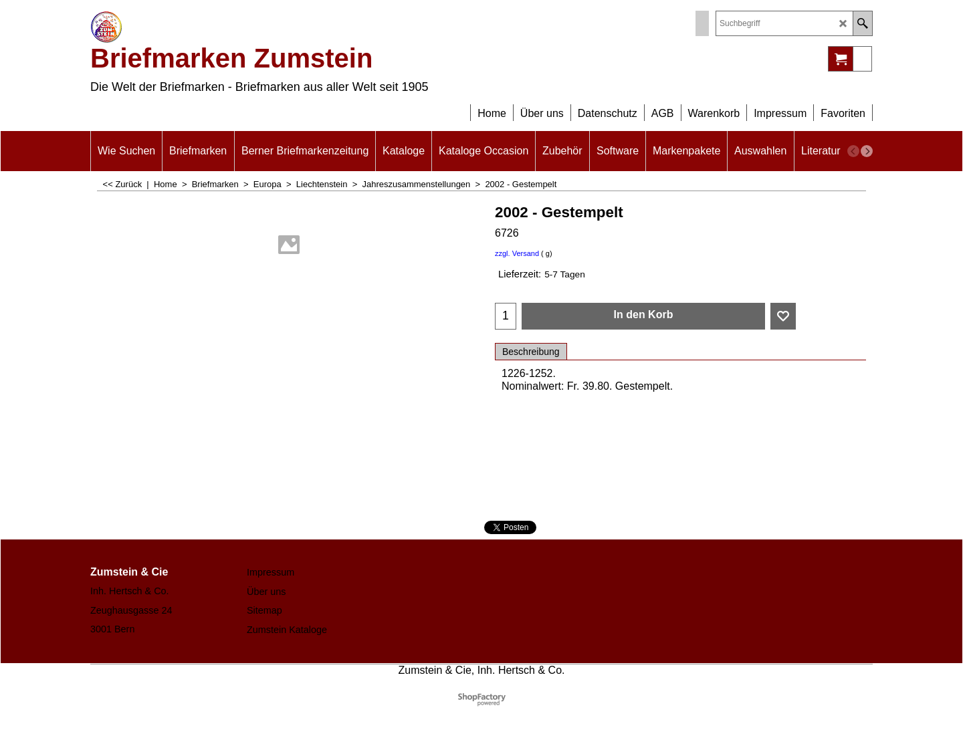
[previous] (853, 151)
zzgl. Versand (517, 253)
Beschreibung (531, 351)
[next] (867, 151)
